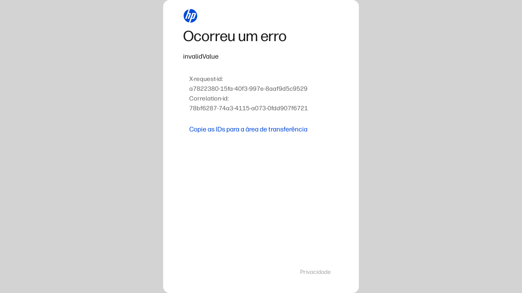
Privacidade (315, 272)
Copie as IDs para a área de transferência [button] (248, 129)
